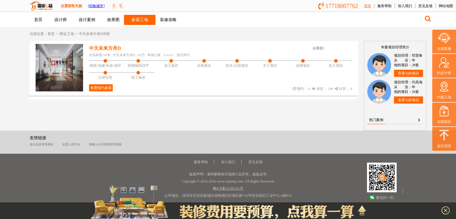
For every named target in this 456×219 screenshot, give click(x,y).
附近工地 (67, 34)
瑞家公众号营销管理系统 (105, 144)
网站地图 (446, 6)
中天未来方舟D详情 (94, 34)
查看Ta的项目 (408, 73)
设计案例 (87, 20)
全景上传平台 (71, 144)
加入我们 (405, 6)
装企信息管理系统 (41, 144)
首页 (38, 20)
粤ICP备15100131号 (228, 188)
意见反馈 (425, 6)
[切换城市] (96, 6)
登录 (367, 6)
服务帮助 (384, 6)
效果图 (113, 20)
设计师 (60, 20)
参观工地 (139, 20)
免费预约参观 (101, 88)
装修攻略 (168, 20)
